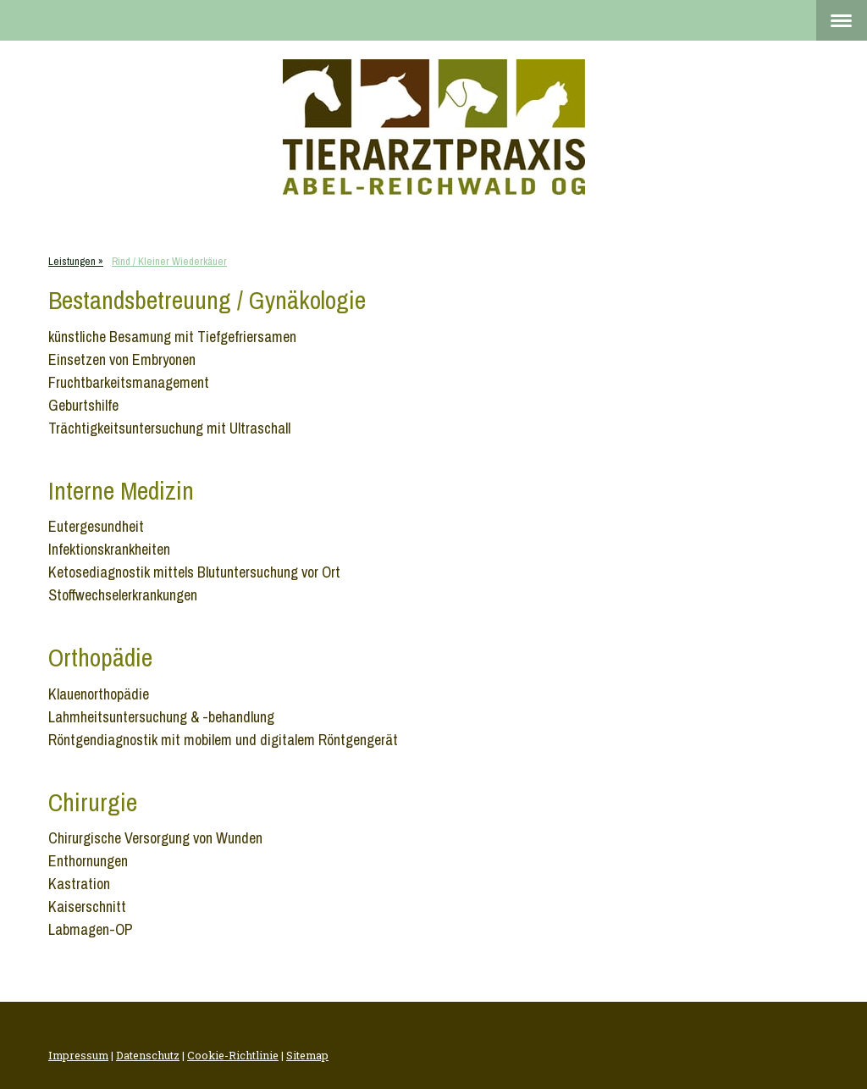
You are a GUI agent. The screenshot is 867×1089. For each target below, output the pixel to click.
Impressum (78, 1055)
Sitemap (307, 1055)
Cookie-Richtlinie (233, 1055)
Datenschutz (147, 1055)
